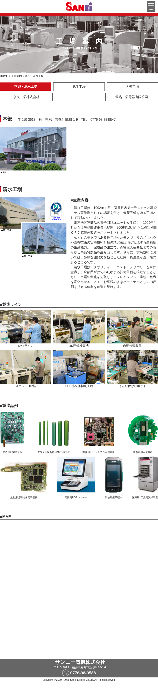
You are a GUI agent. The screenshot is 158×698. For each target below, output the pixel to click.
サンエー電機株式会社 (80, 662)
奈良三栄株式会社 (26, 97)
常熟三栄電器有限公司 (131, 97)
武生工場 (79, 86)
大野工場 (132, 86)
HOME (4, 76)
